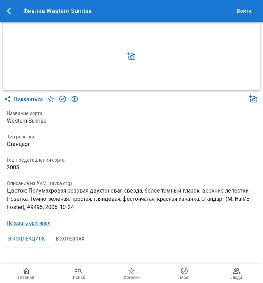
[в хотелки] (51, 99)
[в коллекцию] (63, 99)
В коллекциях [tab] (26, 239)
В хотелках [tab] (70, 239)
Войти (244, 11)
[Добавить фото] (131, 56)
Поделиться (24, 99)
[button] (131, 56)
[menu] (11, 11)
